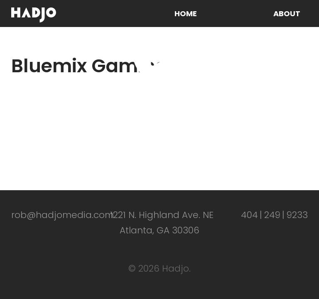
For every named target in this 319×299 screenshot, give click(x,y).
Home (185, 13)
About (286, 13)
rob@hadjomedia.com (62, 214)
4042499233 (274, 214)
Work (235, 13)
